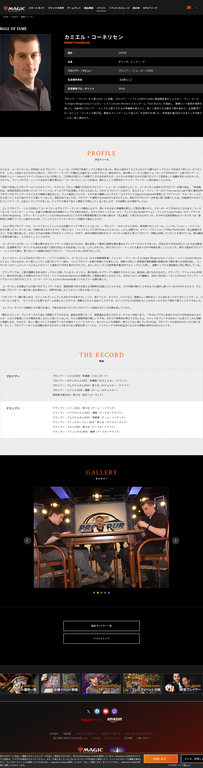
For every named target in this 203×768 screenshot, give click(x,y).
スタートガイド (37, 7)
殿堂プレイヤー (27, 16)
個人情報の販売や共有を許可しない (70, 738)
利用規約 (53, 733)
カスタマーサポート (111, 733)
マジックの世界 (56, 7)
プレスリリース (112, 738)
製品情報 (88, 7)
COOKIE (96, 738)
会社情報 (128, 738)
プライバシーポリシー (86, 733)
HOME (5, 16)
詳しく (187, 764)
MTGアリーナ (150, 7)
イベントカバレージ (119, 7)
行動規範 (66, 733)
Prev (27, 540)
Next (175, 540)
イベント (101, 7)
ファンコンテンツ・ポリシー (139, 733)
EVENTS (15, 16)
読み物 (136, 7)
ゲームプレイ (74, 7)
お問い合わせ (143, 738)
